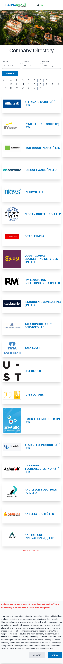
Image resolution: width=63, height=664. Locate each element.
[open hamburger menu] (55, 4)
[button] (40, 5)
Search (5, 61)
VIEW (55, 655)
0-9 (5, 80)
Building (45, 61)
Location (25, 61)
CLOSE (37, 655)
